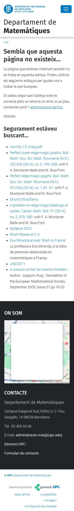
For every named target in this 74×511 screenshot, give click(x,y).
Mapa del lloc (22, 494)
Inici (6, 42)
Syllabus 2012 (21, 228)
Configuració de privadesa (41, 506)
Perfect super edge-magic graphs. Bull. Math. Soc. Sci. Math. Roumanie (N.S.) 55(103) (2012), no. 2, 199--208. (39, 158)
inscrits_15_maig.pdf (26, 147)
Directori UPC (14, 444)
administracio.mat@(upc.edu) (39, 435)
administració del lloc (46, 107)
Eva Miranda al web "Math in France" (38, 240)
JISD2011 (17, 264)
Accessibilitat (48, 494)
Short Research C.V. (25, 234)
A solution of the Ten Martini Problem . (39, 269)
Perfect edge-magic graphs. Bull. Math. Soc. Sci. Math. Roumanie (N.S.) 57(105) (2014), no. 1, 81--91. (39, 182)
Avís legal (49, 500)
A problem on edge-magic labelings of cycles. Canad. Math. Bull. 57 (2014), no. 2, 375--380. (39, 211)
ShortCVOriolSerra (24, 199)
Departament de (30, 26)
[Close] (66, 9)
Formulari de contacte (21, 453)
